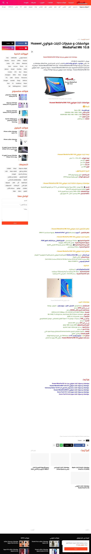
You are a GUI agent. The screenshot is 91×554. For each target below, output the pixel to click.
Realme (7, 60)
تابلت (78, 39)
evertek (12, 80)
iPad (19, 75)
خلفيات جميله (13, 171)
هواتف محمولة (61, 2)
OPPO (18, 60)
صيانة (14, 191)
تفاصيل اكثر (81, 545)
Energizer (7, 75)
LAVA (11, 77)
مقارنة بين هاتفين (12, 177)
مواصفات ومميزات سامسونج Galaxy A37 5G (10, 103)
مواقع (18, 188)
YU (13, 83)
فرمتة (14, 168)
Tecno (21, 66)
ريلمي (16, 7)
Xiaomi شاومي (23, 58)
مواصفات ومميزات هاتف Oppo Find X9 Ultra (11, 542)
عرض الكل (33, 450)
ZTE (21, 7)
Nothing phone (17, 86)
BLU (20, 72)
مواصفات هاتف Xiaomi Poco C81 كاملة (40, 542)
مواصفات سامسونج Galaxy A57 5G (11, 95)
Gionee (17, 77)
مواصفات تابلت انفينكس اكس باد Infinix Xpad (61, 468)
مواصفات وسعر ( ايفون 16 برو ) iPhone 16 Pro (9, 156)
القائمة (50, 2)
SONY (25, 69)
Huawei (80, 440)
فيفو (55, 7)
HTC (15, 72)
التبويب (42, 2)
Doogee (6, 80)
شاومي (64, 7)
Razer (25, 83)
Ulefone (25, 80)
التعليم (25, 191)
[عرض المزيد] (54, 445)
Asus (9, 66)
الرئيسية (71, 2)
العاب (13, 182)
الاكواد (25, 180)
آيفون (69, 7)
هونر (46, 7)
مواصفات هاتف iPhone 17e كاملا (10, 132)
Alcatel (12, 69)
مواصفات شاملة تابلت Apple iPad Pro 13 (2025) (80, 468)
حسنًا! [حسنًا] (76, 549)
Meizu (25, 72)
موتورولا (31, 7)
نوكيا (36, 7)
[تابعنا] (4, 7)
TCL (7, 77)
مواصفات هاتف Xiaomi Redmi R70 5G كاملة (41, 550)
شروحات (26, 2)
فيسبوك (8, 182)
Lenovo (15, 66)
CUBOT (25, 86)
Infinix (18, 63)
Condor (10, 72)
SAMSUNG (14, 58)
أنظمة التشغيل (23, 177)
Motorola (24, 63)
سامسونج (75, 7)
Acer (8, 83)
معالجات (25, 188)
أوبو (59, 7)
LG (26, 66)
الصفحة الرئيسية (85, 39)
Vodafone (18, 83)
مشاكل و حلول (23, 171)
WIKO (14, 75)
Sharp (18, 80)
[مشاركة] (32, 51)
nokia (8, 63)
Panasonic (24, 77)
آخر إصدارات (16, 185)
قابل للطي (24, 185)
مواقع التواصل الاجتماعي (14, 180)
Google (25, 75)
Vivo (7, 58)
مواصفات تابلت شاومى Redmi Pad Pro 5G (82, 487)
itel (9, 86)
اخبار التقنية (24, 182)
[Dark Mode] (7, 2)
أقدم (33, 530)
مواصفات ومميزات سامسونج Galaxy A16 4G (10, 111)
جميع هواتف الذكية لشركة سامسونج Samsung (11, 120)
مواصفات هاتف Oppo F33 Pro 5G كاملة (10, 550)
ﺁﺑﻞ (18, 182)
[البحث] (3, 2)
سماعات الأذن (10, 188)
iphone (6, 69)
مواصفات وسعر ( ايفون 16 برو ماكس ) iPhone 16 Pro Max (9, 149)
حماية (19, 191)
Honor (13, 60)
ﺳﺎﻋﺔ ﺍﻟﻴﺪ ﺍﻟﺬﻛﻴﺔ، (22, 174)
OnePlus (10, 7)
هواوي (50, 7)
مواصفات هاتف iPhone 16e (10, 140)
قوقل (25, 7)
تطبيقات (33, 2)
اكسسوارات (8, 185)
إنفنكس (40, 7)
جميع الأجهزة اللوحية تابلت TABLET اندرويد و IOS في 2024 (40, 468)
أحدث (87, 530)
